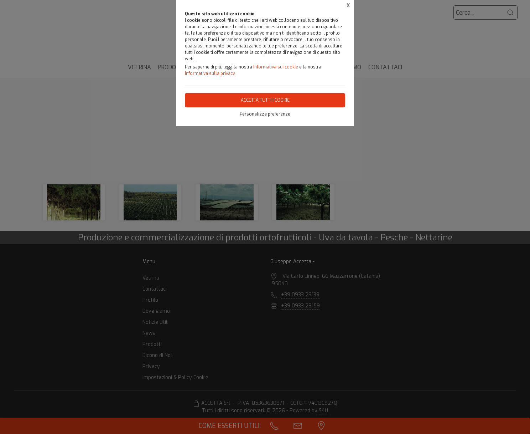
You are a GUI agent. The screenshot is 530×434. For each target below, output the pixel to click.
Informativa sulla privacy (210, 73)
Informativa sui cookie (275, 67)
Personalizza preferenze (265, 114)
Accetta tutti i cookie (265, 100)
